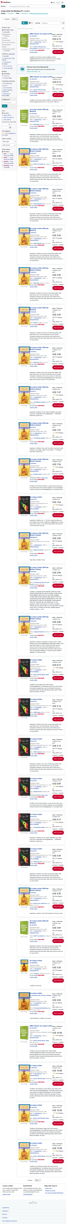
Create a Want (6, 1182)
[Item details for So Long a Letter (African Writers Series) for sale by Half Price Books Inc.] (24, 159)
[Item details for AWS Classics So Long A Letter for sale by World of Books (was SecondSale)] (24, 41)
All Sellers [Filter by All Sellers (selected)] (6, 153)
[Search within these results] (41, 28)
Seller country (6, 146)
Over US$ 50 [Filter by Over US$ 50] (6, 119)
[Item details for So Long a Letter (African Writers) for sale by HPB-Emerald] (24, 236)
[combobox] (35, 6)
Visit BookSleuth (27, 1182)
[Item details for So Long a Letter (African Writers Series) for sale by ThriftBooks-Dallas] (24, 424)
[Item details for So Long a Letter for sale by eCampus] (24, 956)
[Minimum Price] (5, 126)
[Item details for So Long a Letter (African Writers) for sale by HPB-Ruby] (24, 119)
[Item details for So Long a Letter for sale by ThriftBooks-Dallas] (24, 814)
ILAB (46, 470)
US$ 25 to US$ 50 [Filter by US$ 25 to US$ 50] (8, 117)
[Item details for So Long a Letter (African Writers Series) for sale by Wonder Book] (24, 460)
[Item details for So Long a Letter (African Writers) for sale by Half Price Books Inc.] (24, 918)
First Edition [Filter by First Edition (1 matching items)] (7, 83)
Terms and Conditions (55, 1215)
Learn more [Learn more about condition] (11, 53)
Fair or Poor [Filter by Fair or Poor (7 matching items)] (7, 66)
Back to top (33, 1191)
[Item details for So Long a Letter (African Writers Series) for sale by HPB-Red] (24, 350)
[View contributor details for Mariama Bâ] (33, 38)
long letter (24, 13)
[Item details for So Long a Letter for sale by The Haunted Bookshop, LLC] (24, 990)
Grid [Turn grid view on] (31, 23)
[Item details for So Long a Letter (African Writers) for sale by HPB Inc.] (24, 312)
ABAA (42, 470)
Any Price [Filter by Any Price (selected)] (5, 113)
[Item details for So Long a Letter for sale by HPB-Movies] (24, 702)
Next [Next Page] (14, 19)
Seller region (6, 143)
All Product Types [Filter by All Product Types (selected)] (7, 30)
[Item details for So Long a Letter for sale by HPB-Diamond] (24, 740)
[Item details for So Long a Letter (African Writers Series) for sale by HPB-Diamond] (24, 198)
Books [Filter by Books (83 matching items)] (6, 32)
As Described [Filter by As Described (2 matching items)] (7, 68)
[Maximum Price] (5, 129)
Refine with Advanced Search (37, 13)
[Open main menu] (3, 6)
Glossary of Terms (50, 1178)
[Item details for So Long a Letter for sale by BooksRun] (24, 498)
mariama (10, 13)
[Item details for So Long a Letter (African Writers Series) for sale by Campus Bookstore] (24, 620)
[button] (63, 28)
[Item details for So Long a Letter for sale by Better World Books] (24, 1063)
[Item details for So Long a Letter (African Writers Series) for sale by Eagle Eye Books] (24, 536)
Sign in (58, 2)
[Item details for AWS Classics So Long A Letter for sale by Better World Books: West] (24, 1021)
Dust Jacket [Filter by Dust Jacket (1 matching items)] (7, 87)
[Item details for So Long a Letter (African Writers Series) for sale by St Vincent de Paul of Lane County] (24, 570)
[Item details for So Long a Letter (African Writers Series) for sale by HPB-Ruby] (24, 274)
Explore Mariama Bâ (34, 73)
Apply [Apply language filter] (4, 106)
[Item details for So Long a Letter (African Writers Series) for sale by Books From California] (24, 887)
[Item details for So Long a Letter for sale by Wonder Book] (24, 778)
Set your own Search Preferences (54, 1181)
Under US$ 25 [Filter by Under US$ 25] (7, 115)
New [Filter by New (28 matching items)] (5, 56)
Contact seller (33, 54)
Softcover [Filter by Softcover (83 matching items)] (6, 78)
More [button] (51, 604)
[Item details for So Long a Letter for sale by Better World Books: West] (24, 663)
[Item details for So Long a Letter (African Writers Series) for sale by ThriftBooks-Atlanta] (24, 388)
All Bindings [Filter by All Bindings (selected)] (6, 73)
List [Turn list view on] (25, 23)
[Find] (63, 6)
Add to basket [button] (58, 52)
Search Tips (48, 1176)
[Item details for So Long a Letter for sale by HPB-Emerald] (24, 849)
